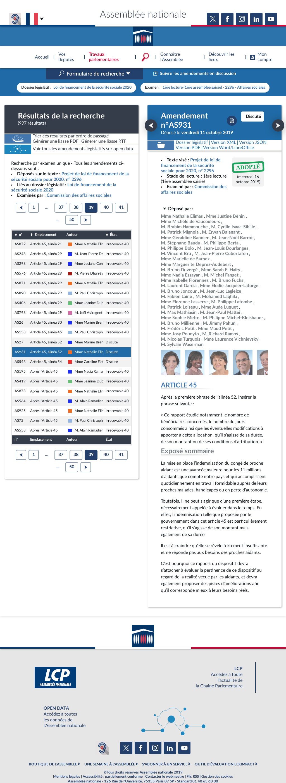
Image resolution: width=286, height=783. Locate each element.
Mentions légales (66, 764)
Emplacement (45, 223)
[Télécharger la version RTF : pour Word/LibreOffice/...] (229, 136)
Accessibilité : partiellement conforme (113, 764)
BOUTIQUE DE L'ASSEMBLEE (53, 752)
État (113, 223)
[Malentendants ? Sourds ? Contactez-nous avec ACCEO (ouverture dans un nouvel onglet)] (102, 736)
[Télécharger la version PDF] (232, 109)
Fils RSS (193, 764)
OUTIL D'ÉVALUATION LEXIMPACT (224, 752)
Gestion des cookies (217, 764)
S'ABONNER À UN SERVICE (164, 752)
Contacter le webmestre (164, 764)
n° (20, 223)
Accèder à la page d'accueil (143, 34)
